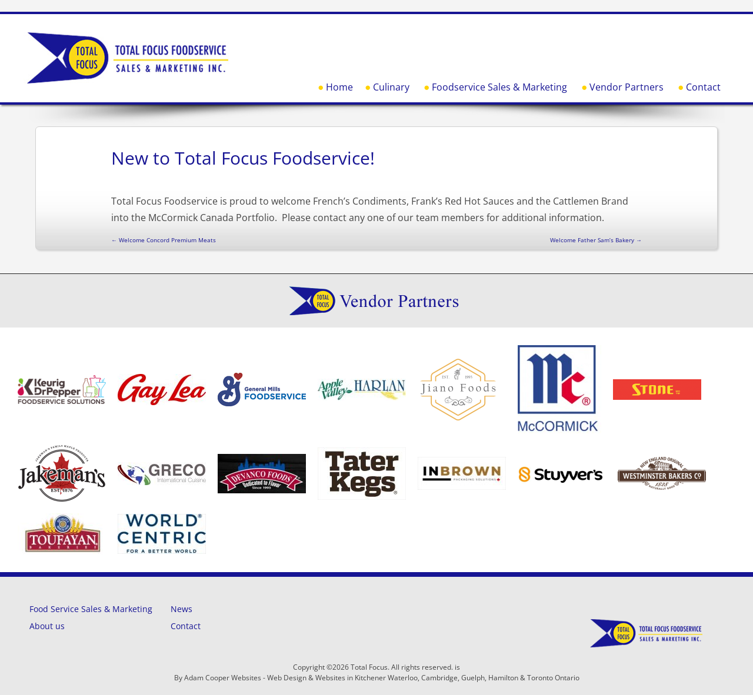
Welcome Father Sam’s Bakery (596, 240)
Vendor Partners (626, 87)
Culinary (391, 87)
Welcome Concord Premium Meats (163, 240)
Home (339, 87)
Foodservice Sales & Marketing (499, 87)
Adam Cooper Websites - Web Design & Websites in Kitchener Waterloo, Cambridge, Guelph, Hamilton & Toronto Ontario (381, 678)
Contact (703, 87)
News (181, 608)
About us (47, 625)
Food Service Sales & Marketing (90, 608)
